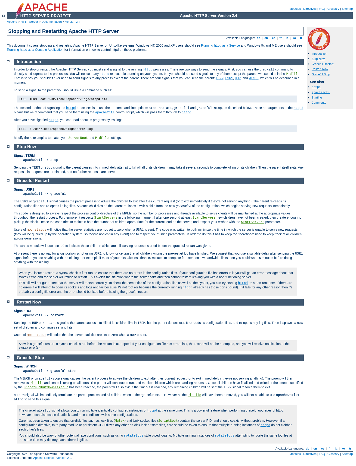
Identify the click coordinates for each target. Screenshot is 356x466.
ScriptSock (168, 421)
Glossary (333, 8)
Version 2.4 (72, 21)
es (273, 38)
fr (281, 38)
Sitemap (347, 8)
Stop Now (318, 59)
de (258, 38)
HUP (238, 78)
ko (294, 38)
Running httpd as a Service (220, 45)
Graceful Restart (323, 64)
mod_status (36, 230)
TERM (220, 78)
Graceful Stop (321, 74)
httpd (316, 87)
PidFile (293, 74)
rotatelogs (133, 435)
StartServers (106, 218)
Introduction (319, 53)
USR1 (229, 78)
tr (301, 38)
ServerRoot (78, 138)
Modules (295, 8)
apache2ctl (321, 92)
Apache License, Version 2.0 (52, 458)
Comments (319, 102)
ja (287, 38)
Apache (12, 21)
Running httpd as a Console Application (35, 49)
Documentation (51, 21)
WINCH (254, 78)
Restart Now (320, 69)
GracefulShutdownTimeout (46, 387)
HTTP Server (29, 21)
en (266, 38)
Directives (309, 8)
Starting (317, 97)
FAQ (322, 8)
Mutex (120, 421)
